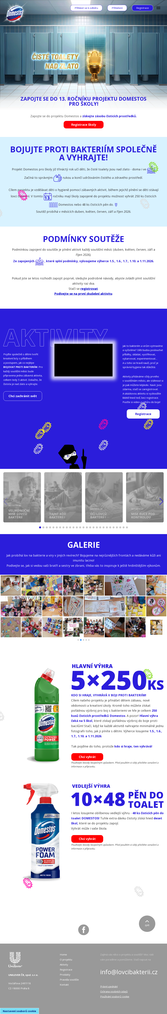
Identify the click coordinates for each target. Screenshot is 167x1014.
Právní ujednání (109, 986)
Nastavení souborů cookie (19, 1011)
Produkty (65, 974)
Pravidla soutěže (69, 979)
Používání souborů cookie (114, 996)
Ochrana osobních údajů (114, 991)
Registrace (66, 969)
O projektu (66, 959)
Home (63, 954)
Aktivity (64, 964)
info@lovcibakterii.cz (129, 972)
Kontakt (64, 984)
